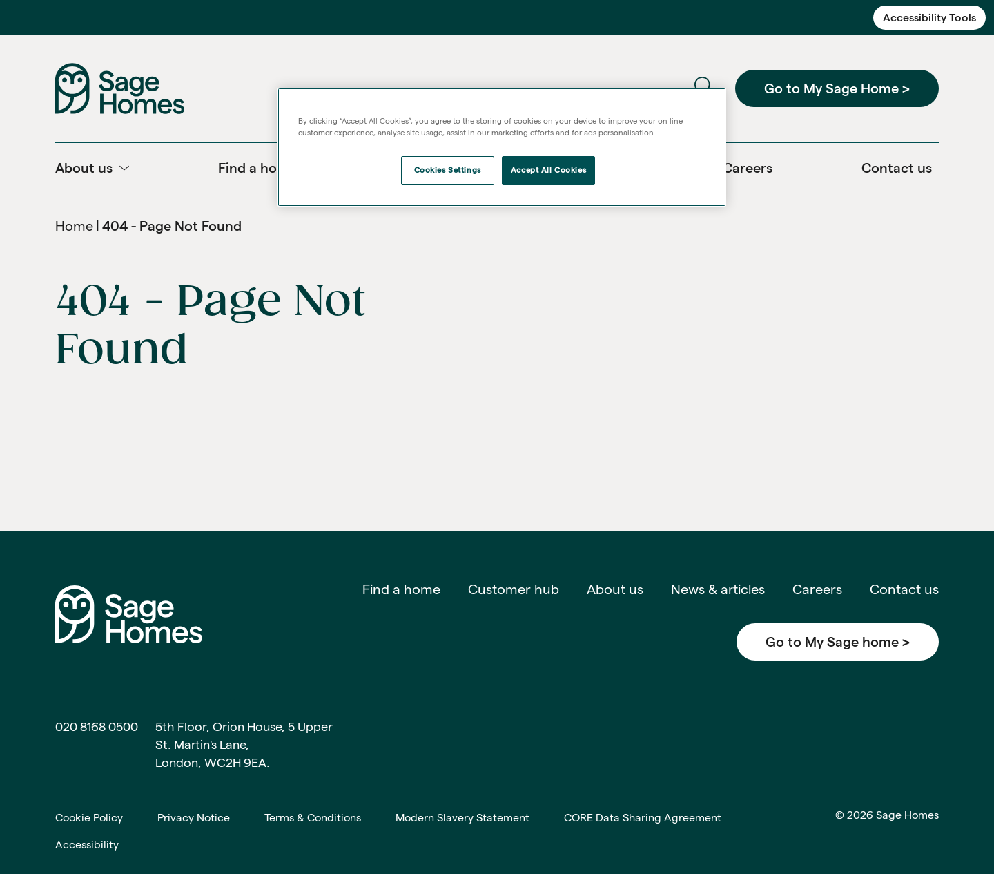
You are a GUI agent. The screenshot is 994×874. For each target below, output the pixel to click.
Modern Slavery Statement (462, 818)
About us (615, 589)
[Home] (119, 87)
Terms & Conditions (312, 818)
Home (74, 226)
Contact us (904, 589)
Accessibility (87, 845)
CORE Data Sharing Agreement (642, 818)
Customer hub (513, 589)
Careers (817, 589)
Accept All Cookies (548, 170)
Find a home (401, 589)
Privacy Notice (193, 818)
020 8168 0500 (96, 726)
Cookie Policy (89, 818)
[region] (501, 147)
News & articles (718, 589)
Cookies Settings (447, 170)
